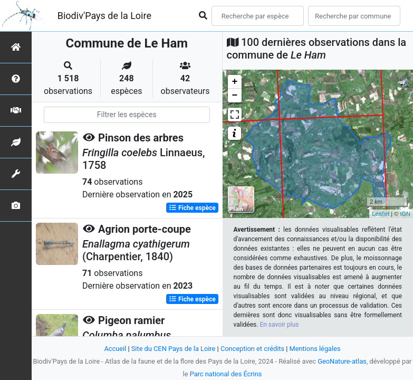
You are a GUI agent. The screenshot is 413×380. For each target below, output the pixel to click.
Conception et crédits (252, 349)
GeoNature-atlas (342, 361)
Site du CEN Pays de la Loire (173, 349)
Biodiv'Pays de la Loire (104, 15)
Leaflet (380, 214)
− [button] (235, 95)
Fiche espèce (192, 208)
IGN (405, 214)
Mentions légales (315, 349)
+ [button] (235, 81)
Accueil (115, 349)
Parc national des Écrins (226, 374)
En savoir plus (279, 324)
